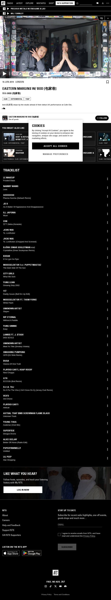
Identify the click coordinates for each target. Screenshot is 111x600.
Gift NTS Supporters (11, 535)
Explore (29, 3)
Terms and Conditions (62, 594)
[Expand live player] (108, 18)
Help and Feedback (11, 525)
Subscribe (67, 547)
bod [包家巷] (14, 93)
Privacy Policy (89, 536)
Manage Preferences (55, 154)
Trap (27, 99)
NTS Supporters (65, 3)
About (5, 515)
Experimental (16, 99)
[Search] (77, 3)
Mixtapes (41, 3)
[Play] (55, 47)
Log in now (23, 489)
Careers (6, 520)
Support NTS (8, 530)
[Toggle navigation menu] (107, 3)
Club (6, 99)
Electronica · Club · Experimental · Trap (20, 159)
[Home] (3, 3)
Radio (10, 3)
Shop (51, 3)
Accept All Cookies (55, 146)
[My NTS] (102, 3)
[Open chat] (97, 3)
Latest (19, 3)
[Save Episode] (107, 81)
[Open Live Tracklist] (101, 18)
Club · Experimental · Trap (14, 143)
